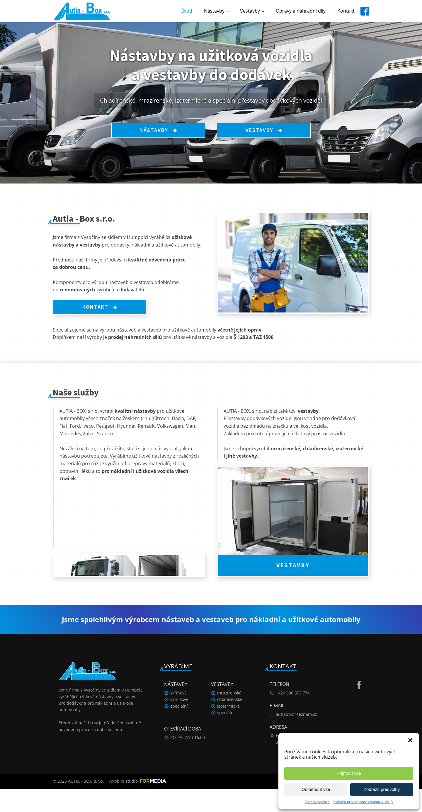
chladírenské (229, 722)
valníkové (179, 722)
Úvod (186, 11)
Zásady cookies (317, 801)
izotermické (228, 729)
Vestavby (250, 11)
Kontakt (346, 11)
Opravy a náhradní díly (301, 11)
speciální (179, 729)
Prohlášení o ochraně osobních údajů (363, 801)
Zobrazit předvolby (382, 789)
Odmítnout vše (316, 789)
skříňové (178, 716)
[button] (410, 740)
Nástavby (214, 11)
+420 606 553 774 (293, 716)
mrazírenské (229, 716)
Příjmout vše (348, 773)
